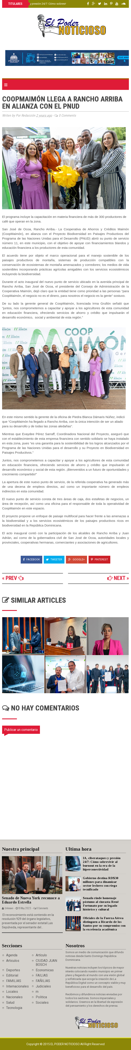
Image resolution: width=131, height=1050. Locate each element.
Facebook (31, 559)
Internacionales (17, 986)
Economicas (45, 970)
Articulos (12, 961)
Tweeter (54, 559)
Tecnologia (14, 1008)
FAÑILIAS (43, 981)
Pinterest (99, 559)
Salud (10, 1003)
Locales (12, 992)
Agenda (11, 955)
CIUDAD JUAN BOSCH (46, 963)
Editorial (12, 975)
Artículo (41, 955)
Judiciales (43, 986)
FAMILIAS (13, 981)
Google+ (76, 559)
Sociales (42, 1003)
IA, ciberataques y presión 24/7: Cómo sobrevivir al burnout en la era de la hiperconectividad (64, 3)
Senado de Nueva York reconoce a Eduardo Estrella (31, 900)
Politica (41, 997)
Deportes (13, 970)
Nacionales (14, 997)
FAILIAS (42, 975)
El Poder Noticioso (65, 1044)
